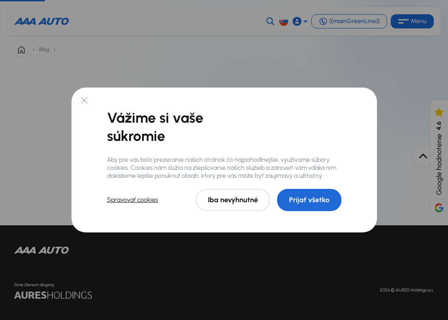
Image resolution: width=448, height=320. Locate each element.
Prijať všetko (309, 200)
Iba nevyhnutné (233, 200)
